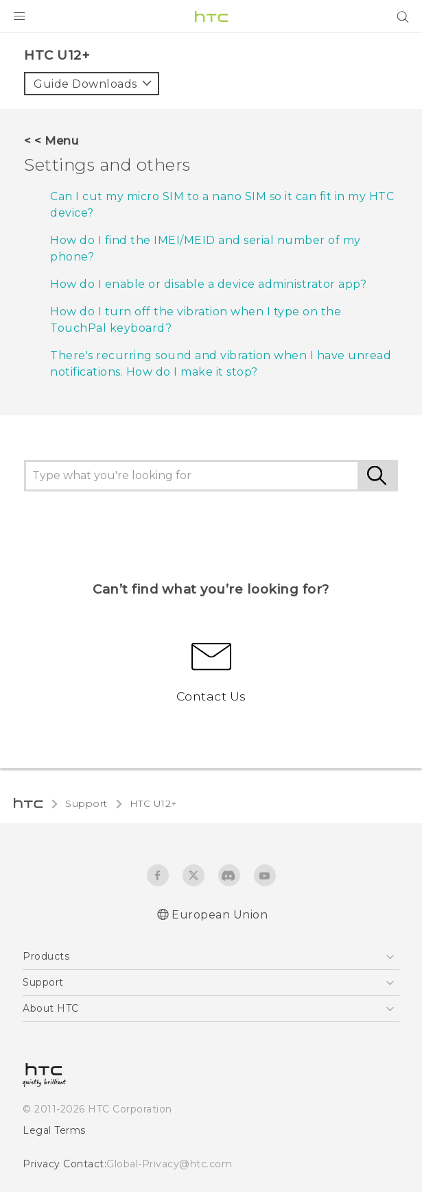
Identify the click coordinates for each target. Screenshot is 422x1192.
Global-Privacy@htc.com (169, 1164)
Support (86, 803)
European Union (220, 914)
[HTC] (211, 16)
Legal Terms (54, 1130)
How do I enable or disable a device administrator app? (208, 284)
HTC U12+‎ (154, 803)
